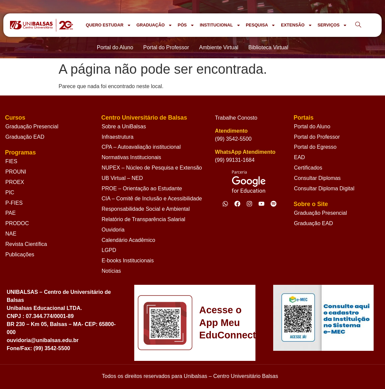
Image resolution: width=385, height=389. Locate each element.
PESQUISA (261, 25)
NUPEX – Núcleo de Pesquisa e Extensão (152, 168)
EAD (299, 157)
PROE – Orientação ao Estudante (142, 188)
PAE (10, 213)
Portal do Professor (317, 137)
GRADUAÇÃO (154, 25)
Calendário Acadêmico (128, 240)
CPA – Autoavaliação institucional (141, 147)
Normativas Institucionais (131, 157)
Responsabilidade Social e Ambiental (146, 209)
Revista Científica (26, 244)
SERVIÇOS (332, 25)
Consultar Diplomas (317, 178)
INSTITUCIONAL (220, 25)
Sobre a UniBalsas (124, 126)
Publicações (19, 254)
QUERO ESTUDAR (108, 25)
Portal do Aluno (312, 126)
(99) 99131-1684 (234, 160)
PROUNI (15, 172)
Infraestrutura (118, 137)
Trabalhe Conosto (236, 118)
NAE (10, 234)
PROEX (14, 182)
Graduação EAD (25, 137)
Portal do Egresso (315, 147)
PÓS (186, 25)
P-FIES (14, 203)
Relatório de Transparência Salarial (143, 219)
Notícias (111, 271)
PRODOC (17, 223)
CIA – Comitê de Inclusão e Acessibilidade (152, 198)
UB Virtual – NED (122, 178)
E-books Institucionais (128, 260)
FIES (11, 161)
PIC (9, 192)
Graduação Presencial (31, 126)
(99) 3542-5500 (233, 139)
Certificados (308, 168)
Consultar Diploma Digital (324, 188)
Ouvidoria (113, 230)
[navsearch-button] (358, 25)
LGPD (109, 250)
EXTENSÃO (296, 25)
